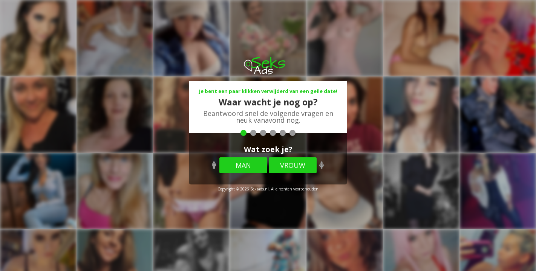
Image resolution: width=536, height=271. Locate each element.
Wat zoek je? (268, 149)
